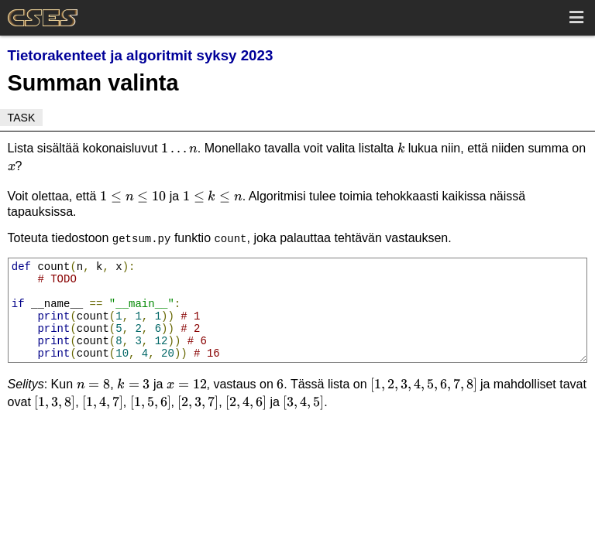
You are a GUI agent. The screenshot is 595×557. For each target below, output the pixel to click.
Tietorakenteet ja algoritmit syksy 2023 (140, 55)
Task (22, 117)
